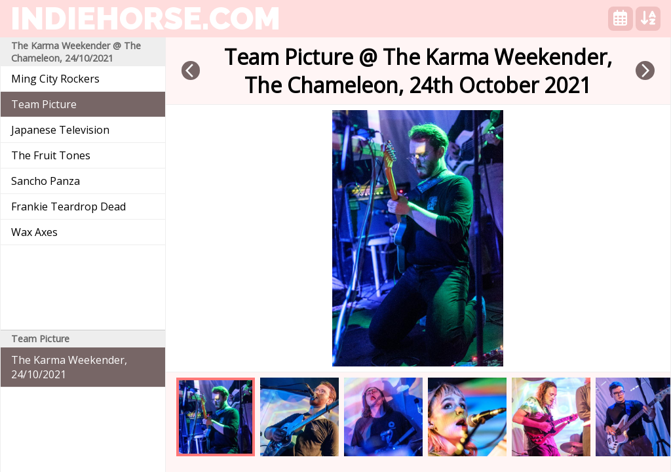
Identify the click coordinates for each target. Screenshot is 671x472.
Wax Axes (34, 232)
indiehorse (145, 18)
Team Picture (44, 104)
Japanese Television (60, 130)
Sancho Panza (45, 181)
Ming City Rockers (55, 78)
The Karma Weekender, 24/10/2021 (69, 367)
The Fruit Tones (50, 155)
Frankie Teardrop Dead (68, 206)
